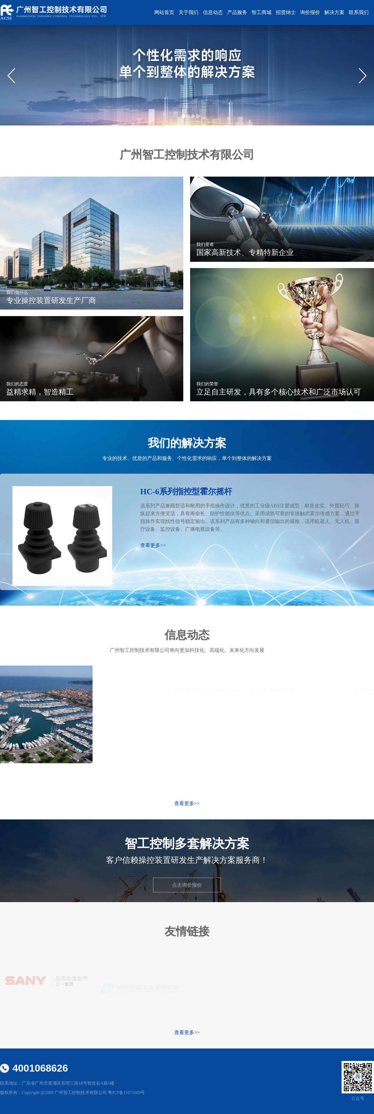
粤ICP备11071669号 (126, 1092)
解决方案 (334, 12)
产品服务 (237, 12)
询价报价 (310, 12)
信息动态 (213, 12)
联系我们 (359, 12)
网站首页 (164, 12)
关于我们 (189, 12)
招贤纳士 (286, 12)
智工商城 (261, 12)
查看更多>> (187, 803)
